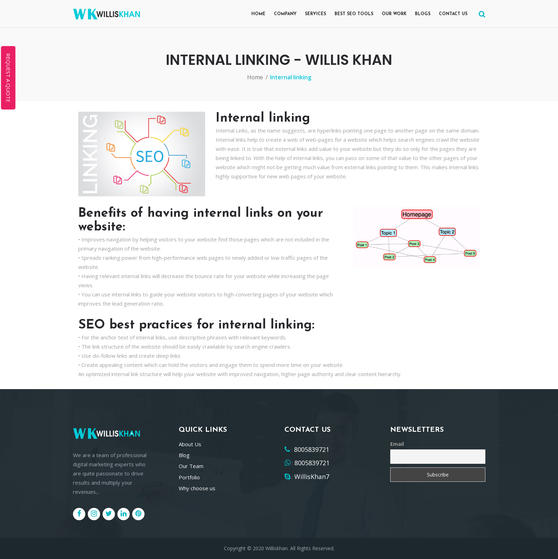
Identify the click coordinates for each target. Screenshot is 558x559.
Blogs (422, 14)
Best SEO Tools (354, 14)
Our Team (191, 465)
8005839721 (311, 449)
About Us (190, 444)
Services (315, 14)
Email (397, 444)
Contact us (453, 14)
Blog (184, 455)
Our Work (394, 14)
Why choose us (197, 488)
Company (285, 14)
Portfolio (189, 477)
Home (258, 14)
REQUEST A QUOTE (8, 78)
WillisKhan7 (311, 476)
